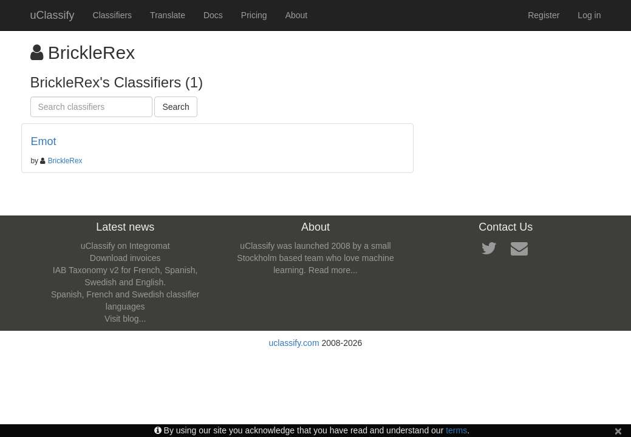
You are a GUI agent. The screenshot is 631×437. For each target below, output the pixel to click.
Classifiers (112, 15)
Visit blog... (125, 319)
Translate (167, 15)
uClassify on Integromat (125, 246)
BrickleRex (65, 161)
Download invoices (125, 258)
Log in (589, 15)
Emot (43, 141)
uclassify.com (294, 343)
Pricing (254, 15)
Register (543, 15)
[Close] (618, 430)
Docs (213, 15)
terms (456, 430)
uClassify (52, 15)
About (296, 15)
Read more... (333, 270)
